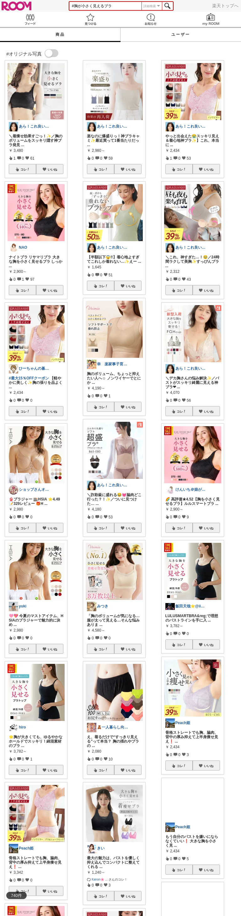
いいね (52, 169)
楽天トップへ (225, 5)
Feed (30, 19)
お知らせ (150, 19)
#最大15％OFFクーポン (29, 378)
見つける (90, 19)
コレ (25, 169)
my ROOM (211, 19)
